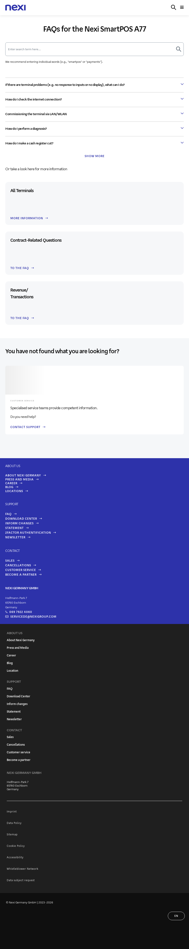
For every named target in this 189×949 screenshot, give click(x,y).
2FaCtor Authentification (28, 532)
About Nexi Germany (23, 475)
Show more (95, 156)
